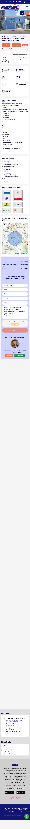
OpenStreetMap (24, 253)
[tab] (22, 13)
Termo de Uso (15, 799)
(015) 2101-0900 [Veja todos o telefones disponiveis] (16, 1)
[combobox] (15, 285)
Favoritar (6, 45)
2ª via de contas (8, 747)
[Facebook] (13, 765)
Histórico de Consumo (10, 753)
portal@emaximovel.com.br (13, 728)
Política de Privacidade (15, 797)
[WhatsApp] (27, 816)
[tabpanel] (15, 22)
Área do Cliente (7, 1)
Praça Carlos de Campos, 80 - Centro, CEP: (14, 721)
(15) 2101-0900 (10, 726)
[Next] (26, 750)
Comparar (16, 45)
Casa (4, 37)
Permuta (25, 45)
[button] (24, 2)
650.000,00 (24, 57)
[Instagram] (16, 765)
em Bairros (11, 37)
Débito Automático (9, 749)
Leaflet (17, 253)
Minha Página (9, 355)
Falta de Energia (8, 751)
